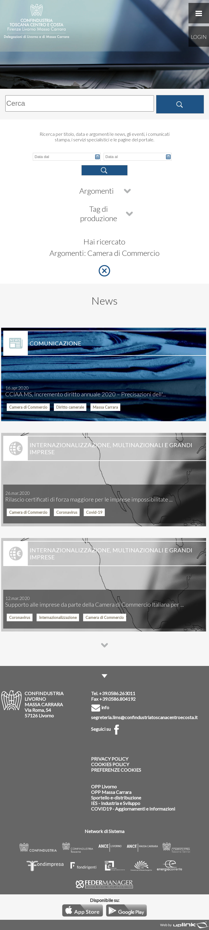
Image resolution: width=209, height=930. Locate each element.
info (100, 707)
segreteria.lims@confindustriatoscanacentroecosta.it (144, 717)
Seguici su (106, 729)
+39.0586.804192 (117, 699)
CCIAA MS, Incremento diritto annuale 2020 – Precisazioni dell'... (85, 391)
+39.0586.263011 (117, 693)
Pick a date (97, 157)
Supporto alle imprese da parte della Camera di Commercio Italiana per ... (94, 602)
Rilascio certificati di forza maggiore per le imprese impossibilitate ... (89, 496)
